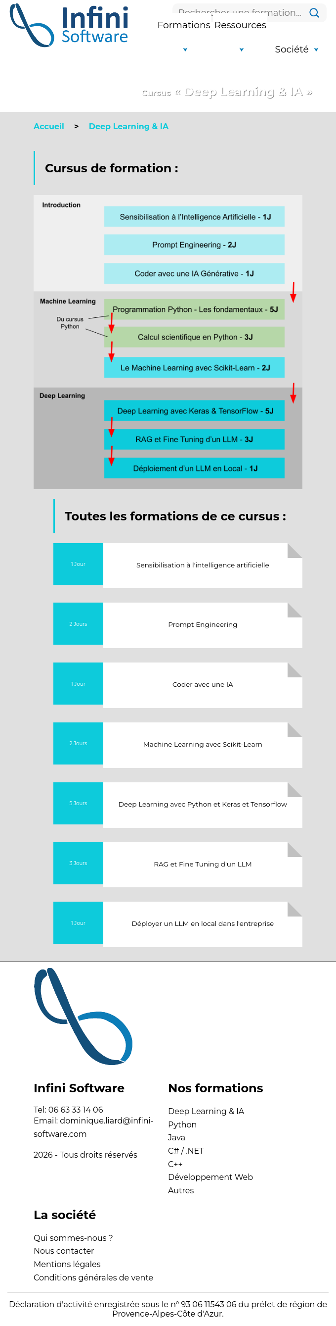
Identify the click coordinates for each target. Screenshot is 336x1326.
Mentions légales (67, 1264)
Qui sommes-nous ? (73, 1238)
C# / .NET (186, 1151)
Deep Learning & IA (206, 1111)
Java (176, 1137)
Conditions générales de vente (93, 1277)
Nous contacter (64, 1251)
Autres (181, 1190)
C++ (175, 1164)
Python (182, 1124)
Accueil (49, 126)
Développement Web (210, 1177)
